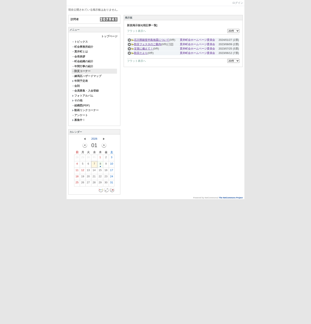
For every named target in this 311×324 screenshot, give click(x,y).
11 (77, 171)
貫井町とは (80, 51)
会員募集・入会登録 (85, 90)
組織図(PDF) (81, 105)
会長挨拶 (78, 56)
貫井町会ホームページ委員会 (197, 39)
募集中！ (78, 120)
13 (88, 171)
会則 (76, 85)
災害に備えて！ (143, 48)
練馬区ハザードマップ (86, 76)
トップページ (109, 36)
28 (77, 158)
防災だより (141, 53)
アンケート (80, 115)
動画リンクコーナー (85, 110)
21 (94, 177)
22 (100, 177)
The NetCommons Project (231, 198)
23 (105, 177)
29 (82, 158)
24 (111, 177)
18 (77, 177)
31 (94, 157)
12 (82, 171)
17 (111, 171)
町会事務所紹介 (82, 46)
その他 (77, 100)
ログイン (237, 2)
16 (105, 171)
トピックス (80, 41)
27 (88, 183)
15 (100, 171)
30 (88, 158)
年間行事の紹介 (82, 66)
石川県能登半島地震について (151, 39)
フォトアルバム (82, 95)
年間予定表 (80, 80)
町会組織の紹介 (82, 61)
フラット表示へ (136, 30)
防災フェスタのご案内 (147, 44)
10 (111, 164)
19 (82, 177)
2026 (94, 138)
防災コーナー (81, 71)
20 (88, 177)
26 (82, 183)
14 (94, 171)
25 (77, 183)
